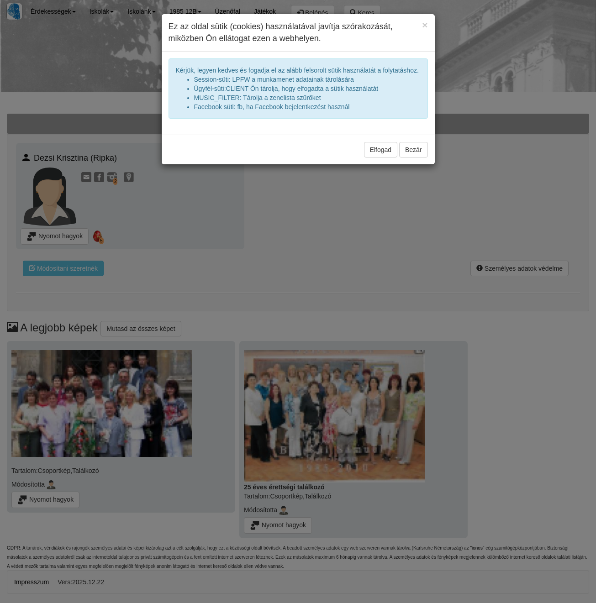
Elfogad (380, 149)
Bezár (413, 149)
